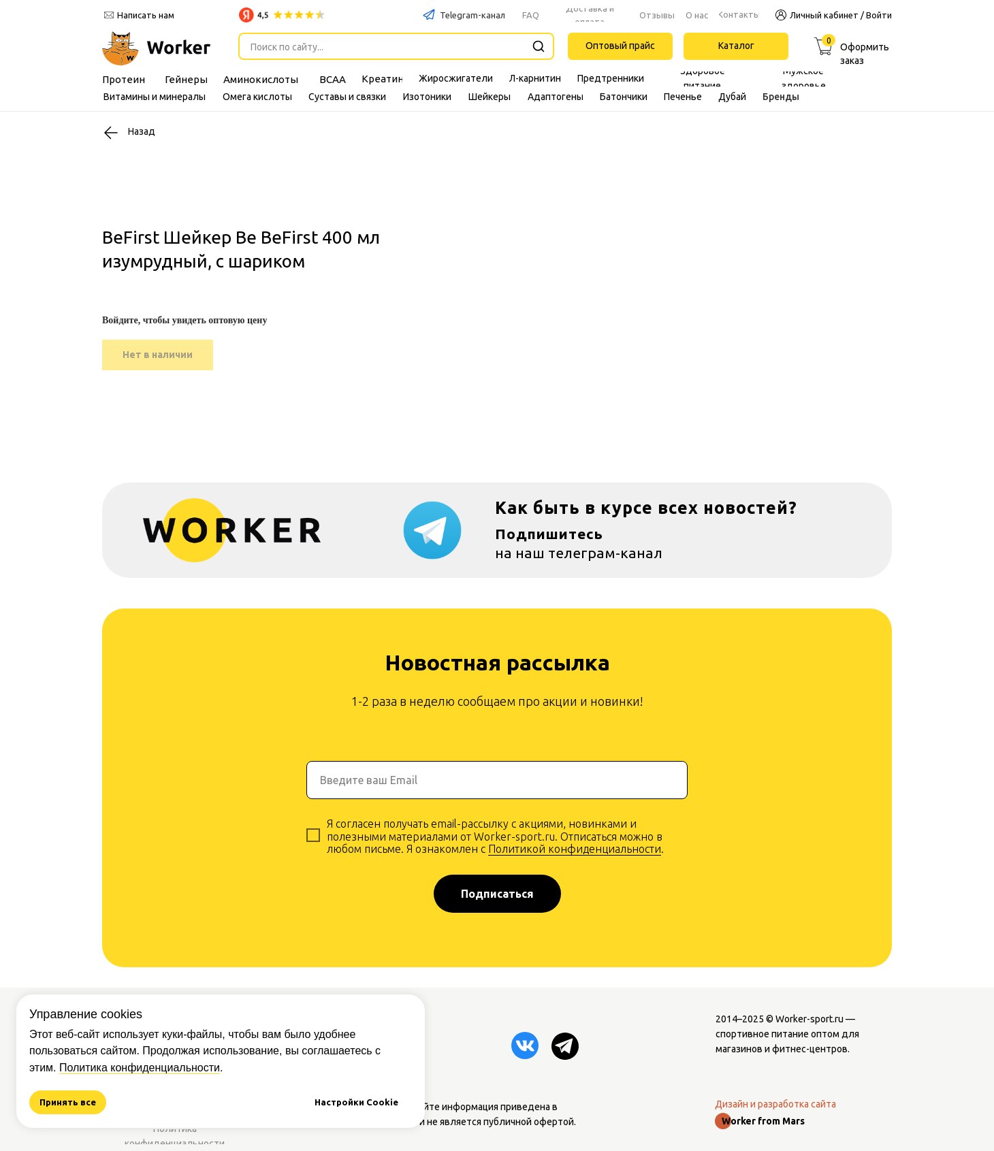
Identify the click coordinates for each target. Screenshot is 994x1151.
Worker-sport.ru (809, 1019)
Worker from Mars (763, 1121)
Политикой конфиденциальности (574, 849)
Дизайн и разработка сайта (775, 1104)
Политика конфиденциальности (139, 1067)
